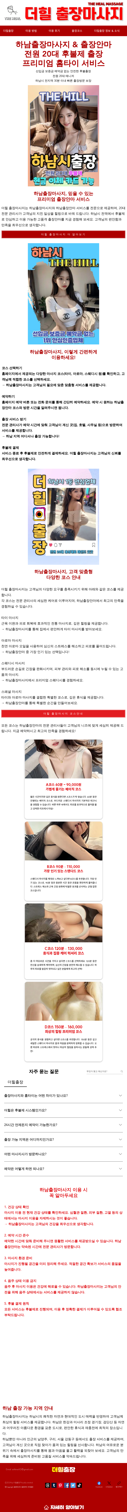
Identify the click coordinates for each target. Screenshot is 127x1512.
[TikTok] (79, 1485)
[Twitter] (73, 1485)
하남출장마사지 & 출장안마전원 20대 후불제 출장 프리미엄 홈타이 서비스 (63, 54)
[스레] (47, 1485)
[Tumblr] (54, 1485)
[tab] (15, 1082)
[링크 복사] (119, 1484)
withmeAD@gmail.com (22, 1469)
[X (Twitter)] (109, 1485)
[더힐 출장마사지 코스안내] (63, 714)
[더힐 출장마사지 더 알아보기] (63, 234)
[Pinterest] (60, 1485)
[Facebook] (66, 1485)
